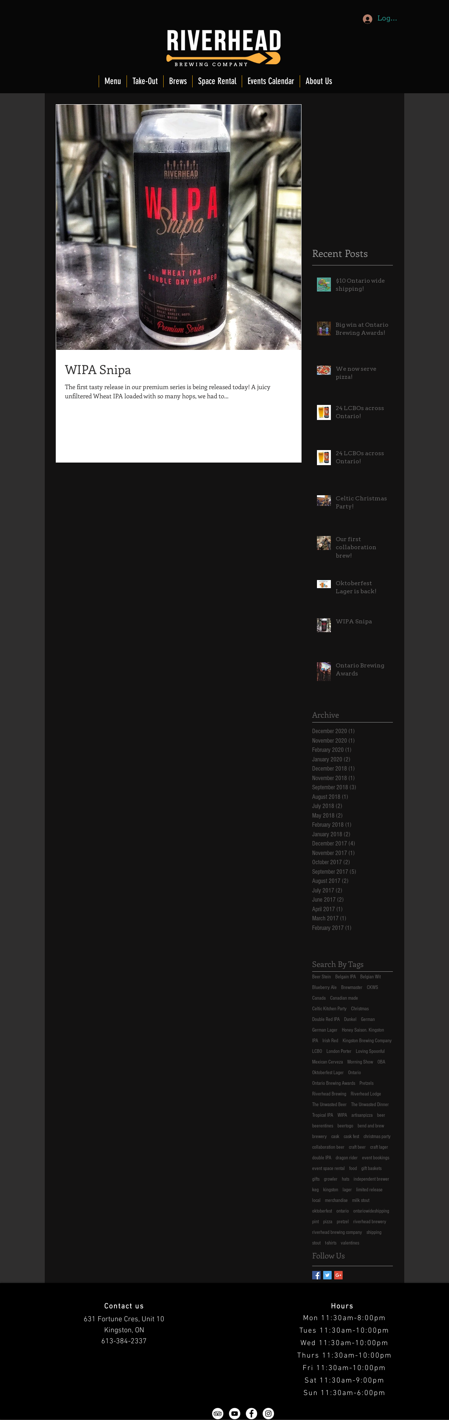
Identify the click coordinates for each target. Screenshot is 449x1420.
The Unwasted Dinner (370, 1105)
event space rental (328, 1168)
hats (345, 1179)
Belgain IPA (345, 977)
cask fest (351, 1137)
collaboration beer (328, 1147)
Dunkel (350, 1019)
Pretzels (366, 1083)
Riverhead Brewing (329, 1094)
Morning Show (360, 1062)
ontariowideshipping (371, 1211)
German (368, 1019)
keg (315, 1190)
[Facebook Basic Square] (316, 1275)
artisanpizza (362, 1115)
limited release (369, 1190)
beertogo (345, 1126)
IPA (315, 1041)
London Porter (338, 1051)
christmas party (377, 1137)
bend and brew (371, 1126)
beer (381, 1115)
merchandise (336, 1200)
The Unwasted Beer (329, 1105)
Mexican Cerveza (327, 1062)
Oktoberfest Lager (328, 1073)
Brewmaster (351, 987)
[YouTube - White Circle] (234, 1413)
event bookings (375, 1158)
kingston (330, 1190)
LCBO (317, 1051)
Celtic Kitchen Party (329, 1009)
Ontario (354, 1073)
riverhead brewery (369, 1222)
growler (330, 1179)
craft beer (357, 1147)
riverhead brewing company (337, 1232)
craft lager (379, 1147)
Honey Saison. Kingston (363, 1030)
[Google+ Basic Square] (338, 1275)
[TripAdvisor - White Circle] (217, 1413)
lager (347, 1190)
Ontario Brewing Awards (333, 1083)
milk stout (360, 1200)
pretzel (343, 1222)
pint (315, 1222)
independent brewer (371, 1179)
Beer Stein (321, 977)
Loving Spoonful (370, 1051)
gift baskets (371, 1168)
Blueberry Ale (324, 987)
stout (316, 1243)
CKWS (372, 987)
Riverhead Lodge (366, 1094)
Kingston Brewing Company (367, 1041)
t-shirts (330, 1243)
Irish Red (330, 1041)
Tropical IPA (322, 1115)
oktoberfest (322, 1211)
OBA (381, 1062)
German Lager (324, 1030)
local (316, 1200)
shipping (374, 1232)
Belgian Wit (370, 977)
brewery (319, 1137)
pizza (327, 1222)
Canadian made (344, 998)
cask (335, 1137)
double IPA (321, 1158)
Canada (319, 998)
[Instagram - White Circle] (268, 1413)
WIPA (342, 1115)
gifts (316, 1179)
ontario (342, 1211)
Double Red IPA (326, 1019)
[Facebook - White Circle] (251, 1413)
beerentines (322, 1126)
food (353, 1168)
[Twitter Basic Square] (327, 1275)
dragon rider (347, 1158)
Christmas (360, 1009)
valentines (350, 1243)
